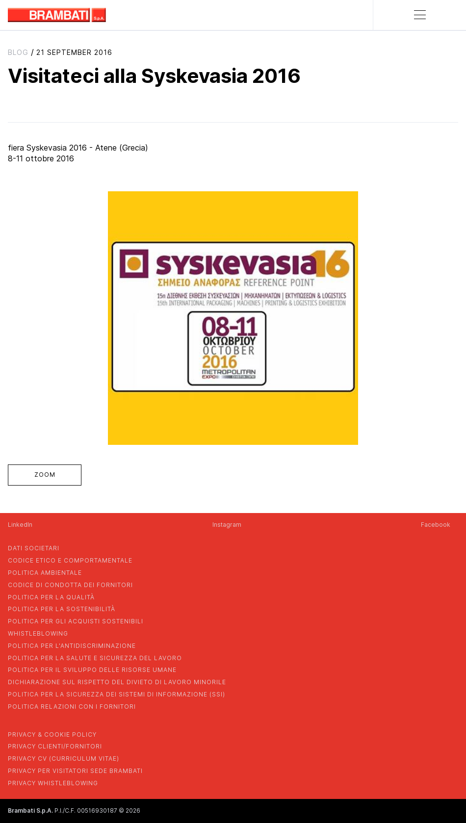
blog (18, 52)
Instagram (226, 524)
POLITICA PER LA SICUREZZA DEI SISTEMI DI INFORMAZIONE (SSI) (116, 694)
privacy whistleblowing (53, 783)
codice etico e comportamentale (70, 560)
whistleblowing (38, 633)
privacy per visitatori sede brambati (75, 770)
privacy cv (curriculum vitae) (63, 758)
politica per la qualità (51, 597)
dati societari (33, 548)
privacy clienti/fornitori (55, 746)
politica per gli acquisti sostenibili (75, 621)
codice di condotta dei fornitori (70, 585)
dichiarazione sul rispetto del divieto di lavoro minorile (117, 682)
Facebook (435, 524)
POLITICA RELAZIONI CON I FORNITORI (72, 706)
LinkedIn (20, 524)
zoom (44, 474)
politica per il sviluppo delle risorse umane (92, 669)
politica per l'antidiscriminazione (72, 645)
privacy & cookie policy (52, 734)
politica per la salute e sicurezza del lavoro (95, 658)
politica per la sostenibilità (61, 609)
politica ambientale (45, 572)
